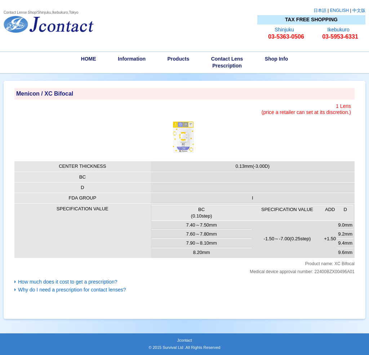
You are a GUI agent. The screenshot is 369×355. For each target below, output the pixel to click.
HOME (88, 59)
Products (179, 59)
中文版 (358, 10)
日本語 (320, 10)
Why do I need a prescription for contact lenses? (72, 290)
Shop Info (276, 59)
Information (132, 59)
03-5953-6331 (340, 37)
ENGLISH (339, 10)
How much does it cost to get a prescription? (67, 282)
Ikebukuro (338, 29)
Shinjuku (284, 29)
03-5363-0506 (286, 37)
